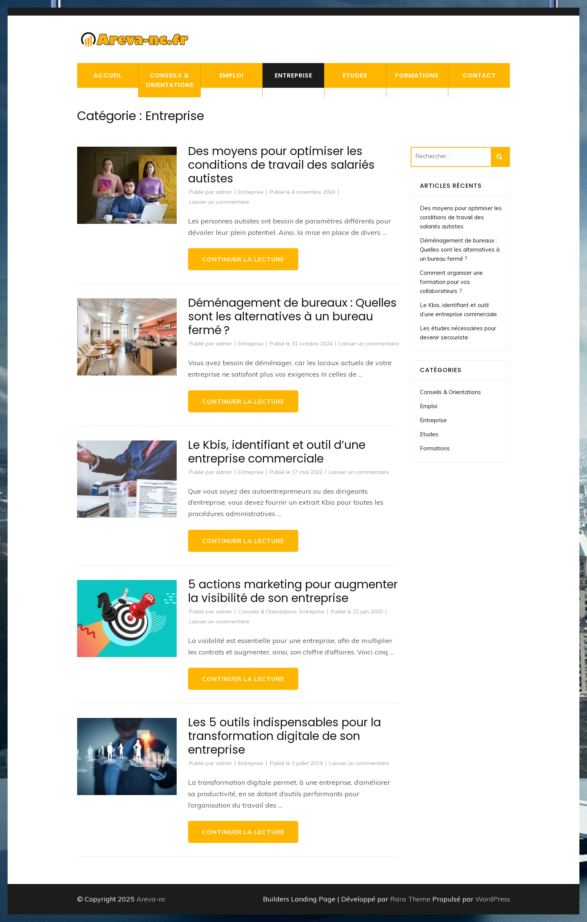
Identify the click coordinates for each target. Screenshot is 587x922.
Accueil (107, 75)
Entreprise (293, 75)
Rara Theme (411, 899)
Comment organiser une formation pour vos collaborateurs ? (451, 282)
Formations (417, 75)
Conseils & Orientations (170, 80)
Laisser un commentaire (219, 201)
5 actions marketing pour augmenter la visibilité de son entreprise (293, 591)
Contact (479, 75)
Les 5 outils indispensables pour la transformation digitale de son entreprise (284, 736)
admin (224, 192)
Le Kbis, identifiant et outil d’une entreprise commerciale (276, 452)
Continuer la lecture (243, 259)
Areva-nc (151, 899)
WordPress (492, 899)
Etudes (355, 75)
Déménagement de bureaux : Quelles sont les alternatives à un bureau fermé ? (292, 316)
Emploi (232, 75)
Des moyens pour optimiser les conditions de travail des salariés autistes (281, 165)
